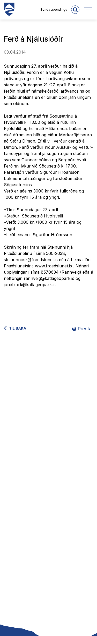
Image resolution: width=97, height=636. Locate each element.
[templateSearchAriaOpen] (75, 9)
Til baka (17, 328)
